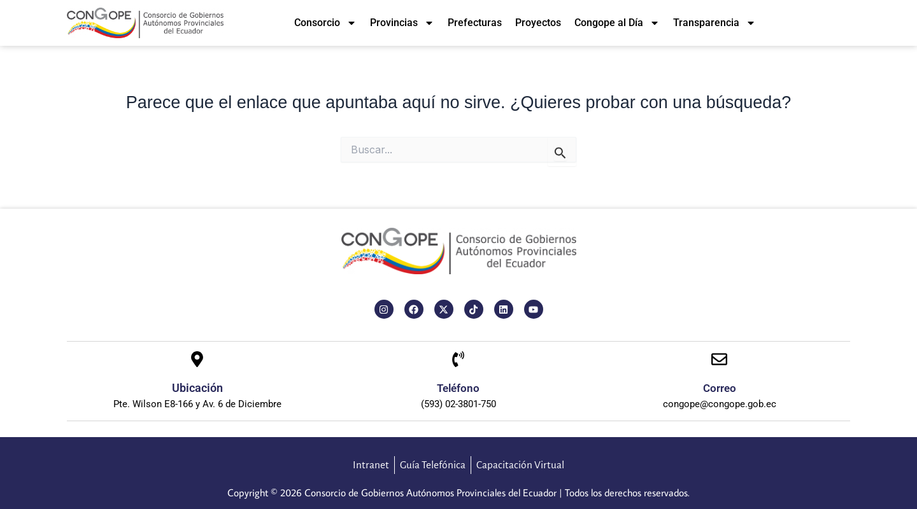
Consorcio (325, 23)
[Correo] (719, 360)
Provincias (402, 23)
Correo (719, 387)
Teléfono (458, 387)
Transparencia (714, 23)
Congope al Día (617, 23)
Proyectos (538, 23)
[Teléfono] (458, 360)
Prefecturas (475, 23)
